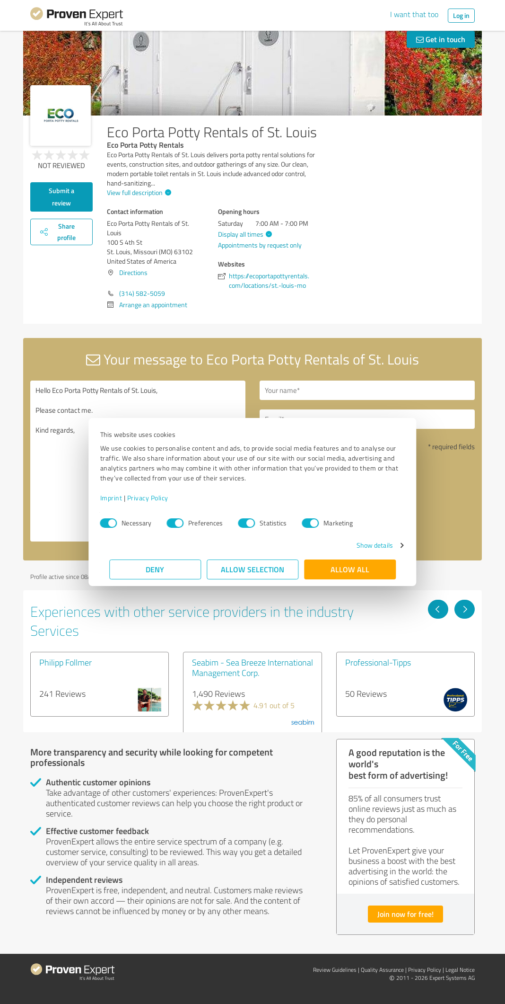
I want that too (414, 14)
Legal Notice (460, 970)
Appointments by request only (260, 244)
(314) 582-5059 (142, 293)
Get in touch (440, 39)
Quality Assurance (382, 970)
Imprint (120, 497)
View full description (138, 192)
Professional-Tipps (378, 662)
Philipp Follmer (65, 662)
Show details (365, 545)
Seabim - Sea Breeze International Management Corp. (252, 667)
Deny (155, 569)
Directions (133, 272)
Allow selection (252, 569)
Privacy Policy (156, 497)
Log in (461, 15)
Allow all (350, 569)
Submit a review (61, 196)
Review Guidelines (335, 970)
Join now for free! (405, 913)
